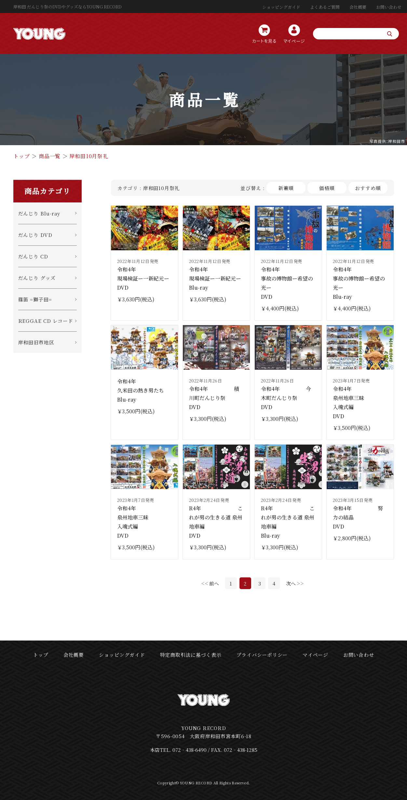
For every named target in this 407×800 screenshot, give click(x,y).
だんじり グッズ (37, 277)
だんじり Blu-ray (39, 213)
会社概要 (357, 7)
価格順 (327, 188)
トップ (21, 156)
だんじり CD (33, 256)
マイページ (315, 654)
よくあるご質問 (325, 7)
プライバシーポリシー (262, 654)
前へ (214, 583)
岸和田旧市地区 (36, 342)
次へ (291, 583)
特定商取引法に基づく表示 (191, 654)
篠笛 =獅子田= (35, 299)
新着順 (286, 188)
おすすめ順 (368, 188)
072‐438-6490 (189, 749)
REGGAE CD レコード (46, 320)
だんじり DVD (35, 234)
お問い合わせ (388, 7)
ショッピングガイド (281, 7)
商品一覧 (50, 156)
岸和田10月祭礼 (88, 156)
